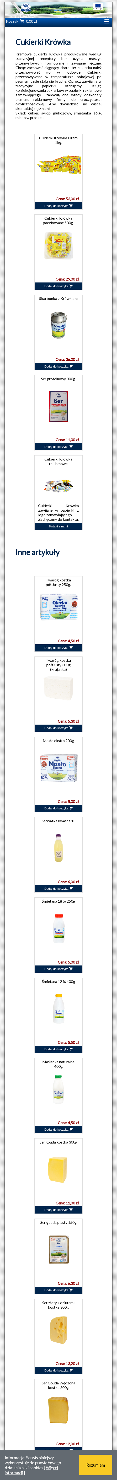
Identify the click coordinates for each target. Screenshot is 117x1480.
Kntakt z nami (58, 526)
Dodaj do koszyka (58, 206)
